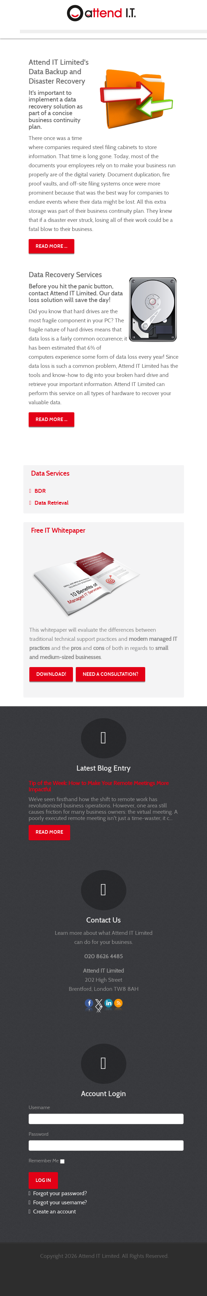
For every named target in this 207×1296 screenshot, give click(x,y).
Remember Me (44, 1160)
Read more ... (51, 246)
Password (39, 1134)
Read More (49, 832)
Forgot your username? (59, 1202)
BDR (40, 491)
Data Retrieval (51, 502)
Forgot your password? (59, 1193)
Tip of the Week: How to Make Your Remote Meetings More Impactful (99, 786)
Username (39, 1107)
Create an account (54, 1211)
